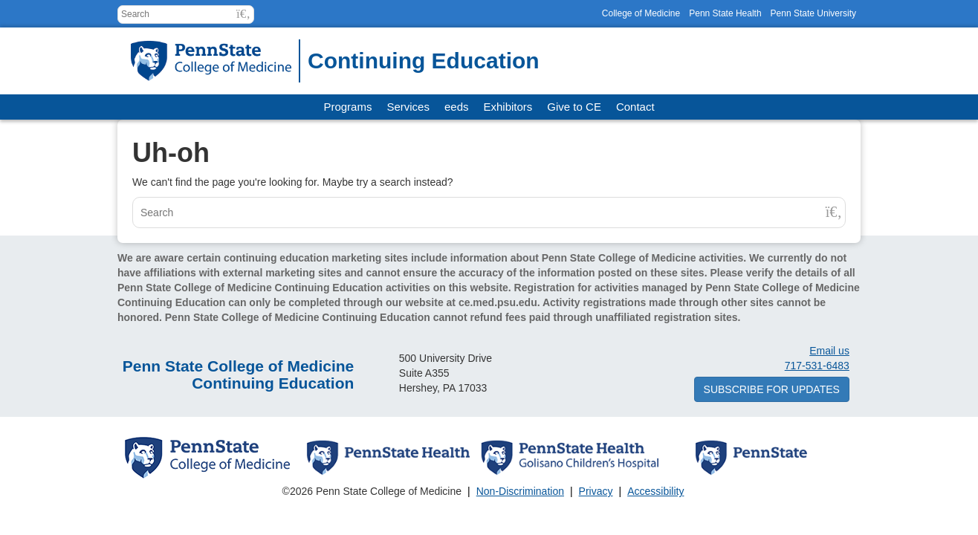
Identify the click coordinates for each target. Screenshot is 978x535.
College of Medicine (641, 13)
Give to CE (574, 106)
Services (408, 106)
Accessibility (655, 491)
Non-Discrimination (520, 491)
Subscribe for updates (772, 389)
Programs (347, 106)
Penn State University (813, 13)
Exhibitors (508, 106)
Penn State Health (725, 13)
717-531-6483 (817, 366)
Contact (635, 106)
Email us (829, 351)
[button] (243, 13)
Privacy (596, 491)
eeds (456, 106)
